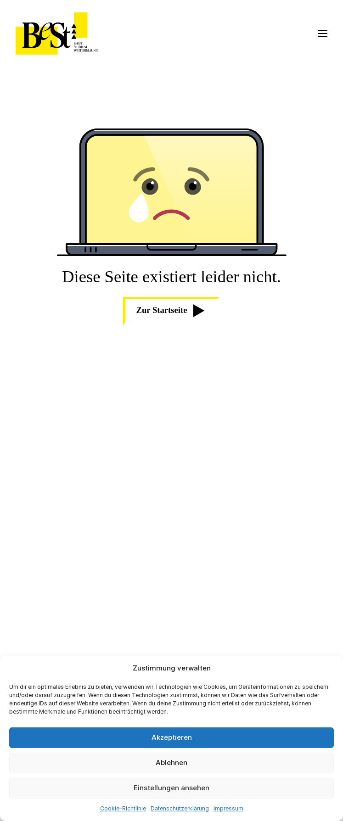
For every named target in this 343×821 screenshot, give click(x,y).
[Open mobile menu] (322, 33)
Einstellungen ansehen (171, 787)
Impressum (228, 808)
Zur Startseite (170, 311)
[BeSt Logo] (57, 33)
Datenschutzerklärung (180, 808)
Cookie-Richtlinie (123, 808)
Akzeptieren (172, 737)
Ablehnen (171, 762)
